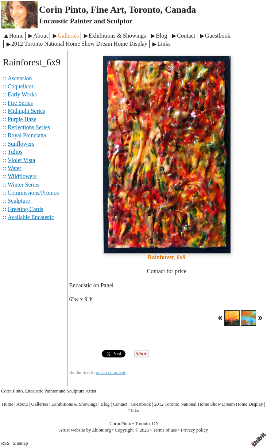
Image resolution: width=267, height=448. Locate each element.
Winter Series (23, 184)
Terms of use (165, 430)
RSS (5, 443)
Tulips (15, 152)
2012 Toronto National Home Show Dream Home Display (79, 44)
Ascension (20, 78)
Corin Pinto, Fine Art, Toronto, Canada (117, 9)
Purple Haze (22, 119)
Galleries (68, 35)
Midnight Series (26, 111)
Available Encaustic (31, 217)
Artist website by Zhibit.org (85, 430)
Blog (161, 35)
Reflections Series (29, 127)
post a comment (110, 372)
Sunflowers (21, 144)
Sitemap (20, 443)
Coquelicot (20, 86)
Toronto (142, 423)
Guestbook (217, 35)
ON (155, 423)
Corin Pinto (120, 423)
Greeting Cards (25, 209)
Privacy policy (194, 430)
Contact (186, 35)
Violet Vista (21, 160)
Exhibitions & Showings (117, 35)
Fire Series (20, 103)
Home (16, 35)
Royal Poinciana (27, 135)
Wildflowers (22, 176)
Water (15, 168)
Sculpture (19, 201)
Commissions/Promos (33, 192)
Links (163, 44)
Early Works (22, 94)
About (40, 35)
